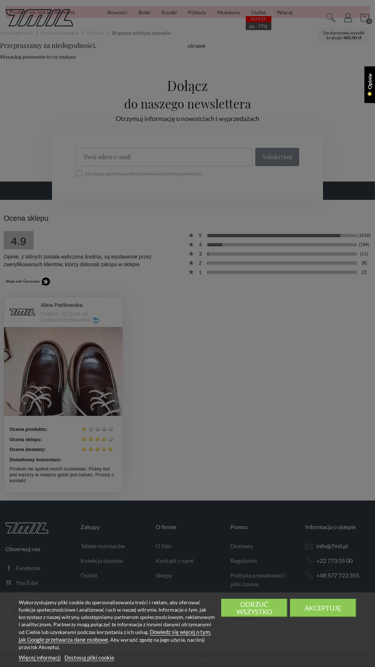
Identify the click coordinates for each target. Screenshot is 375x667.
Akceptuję (323, 608)
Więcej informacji (40, 657)
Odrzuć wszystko (254, 608)
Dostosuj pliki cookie (89, 657)
